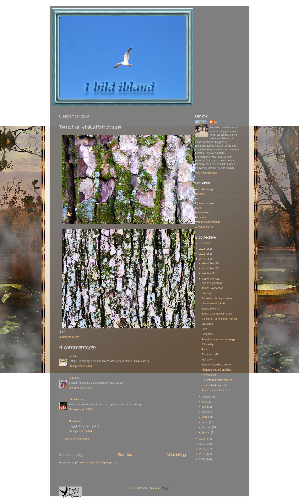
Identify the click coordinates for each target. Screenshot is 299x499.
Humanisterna (203, 212)
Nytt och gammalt (212, 283)
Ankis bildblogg (204, 189)
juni (204, 406)
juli (204, 401)
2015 (202, 253)
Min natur (200, 217)
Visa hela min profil (206, 172)
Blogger (165, 488)
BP (70, 356)
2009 (202, 459)
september (209, 278)
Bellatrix (200, 194)
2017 (202, 243)
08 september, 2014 (80, 366)
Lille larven (208, 323)
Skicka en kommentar (77, 438)
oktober (207, 273)
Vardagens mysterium (208, 221)
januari (206, 432)
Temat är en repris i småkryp (218, 339)
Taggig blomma (210, 308)
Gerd (198, 208)
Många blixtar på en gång (216, 369)
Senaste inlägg (71, 455)
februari (207, 427)
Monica (73, 421)
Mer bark (207, 359)
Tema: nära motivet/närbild (217, 313)
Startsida (125, 455)
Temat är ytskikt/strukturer (217, 364)
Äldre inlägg (176, 455)
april (205, 417)
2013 (202, 438)
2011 (202, 449)
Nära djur (207, 293)
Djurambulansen (204, 203)
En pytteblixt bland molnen (217, 380)
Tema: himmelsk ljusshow (216, 390)
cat (215, 122)
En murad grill (210, 354)
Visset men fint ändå (213, 303)
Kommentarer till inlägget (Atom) (98, 462)
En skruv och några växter (217, 298)
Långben (207, 334)
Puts (204, 349)
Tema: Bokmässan (212, 288)
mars (205, 422)
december (208, 263)
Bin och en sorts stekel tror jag (219, 318)
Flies (204, 329)
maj (204, 412)
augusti (207, 396)
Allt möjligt (207, 344)
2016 (202, 248)
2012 (202, 443)
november (208, 268)
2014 (202, 259)
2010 (202, 454)
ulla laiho (74, 399)
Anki (71, 377)
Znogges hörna (204, 226)
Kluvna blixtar (209, 375)
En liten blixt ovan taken (215, 385)
